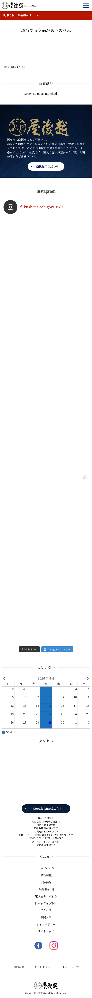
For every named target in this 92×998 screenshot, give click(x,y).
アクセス (46, 906)
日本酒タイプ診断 (46, 899)
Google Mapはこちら (47, 804)
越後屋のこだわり (47, 166)
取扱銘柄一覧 (46, 885)
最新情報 (46, 871)
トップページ (46, 864)
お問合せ (46, 913)
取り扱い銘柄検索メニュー (21, 15)
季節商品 (46, 878)
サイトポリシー (46, 920)
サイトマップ (46, 927)
